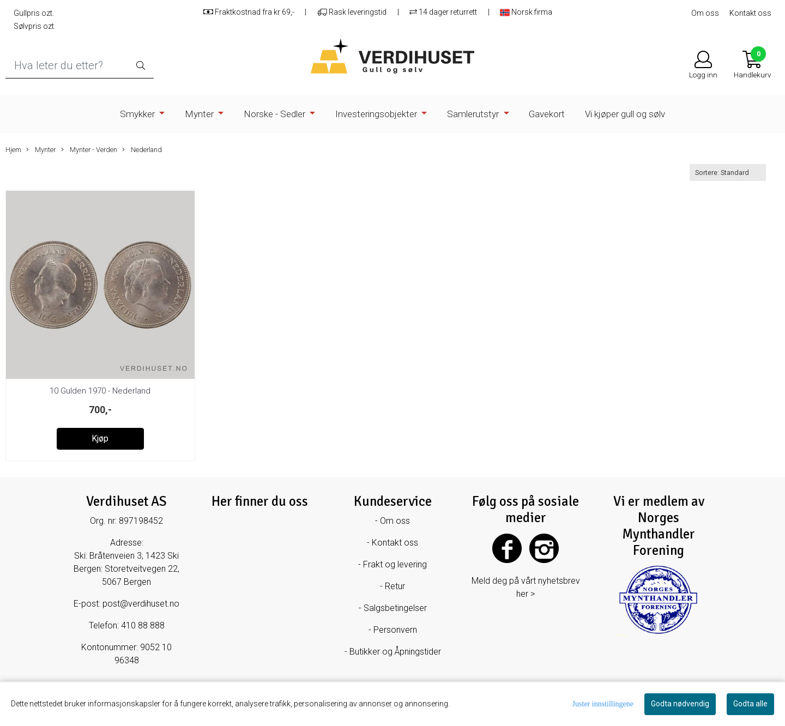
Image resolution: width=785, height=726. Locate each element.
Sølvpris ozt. (35, 26)
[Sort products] (728, 172)
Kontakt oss (750, 13)
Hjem (13, 150)
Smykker (138, 113)
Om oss (705, 13)
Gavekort (547, 113)
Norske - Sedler (275, 113)
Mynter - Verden (89, 150)
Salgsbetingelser (395, 608)
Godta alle (750, 703)
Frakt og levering (395, 564)
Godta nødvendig (680, 703)
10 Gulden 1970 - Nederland (100, 391)
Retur (395, 586)
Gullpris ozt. (34, 13)
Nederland (142, 150)
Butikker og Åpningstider (395, 651)
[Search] (79, 65)
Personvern (395, 630)
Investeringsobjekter (377, 113)
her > (525, 594)
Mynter (200, 113)
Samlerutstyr (474, 113)
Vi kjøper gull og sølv (625, 113)
